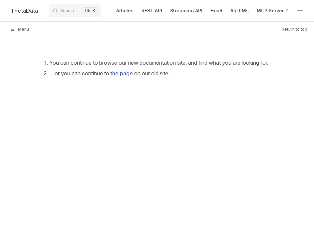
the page (122, 73)
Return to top (294, 29)
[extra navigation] (300, 10)
